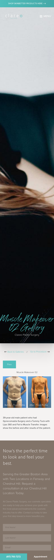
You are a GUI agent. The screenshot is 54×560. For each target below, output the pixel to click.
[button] (6, 391)
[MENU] (41, 16)
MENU (47, 16)
